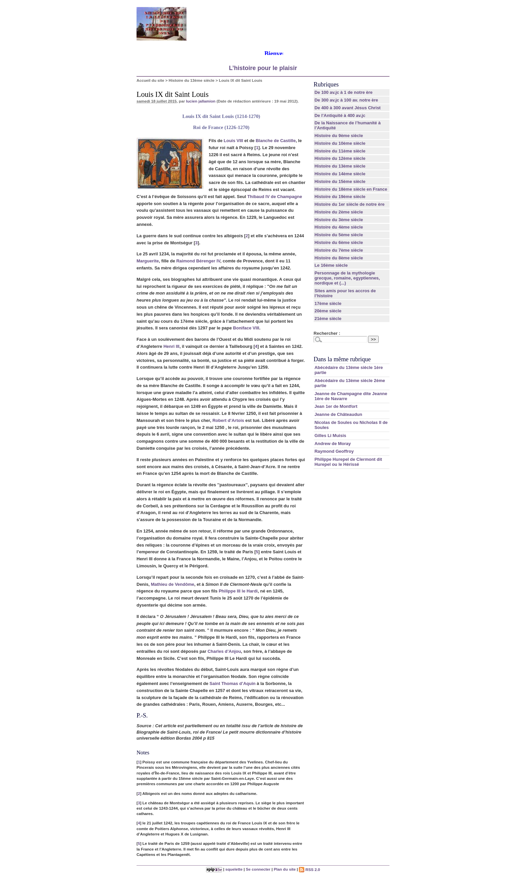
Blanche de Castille (276, 140)
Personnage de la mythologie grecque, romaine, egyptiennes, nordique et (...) (347, 278)
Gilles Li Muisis (330, 435)
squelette (234, 869)
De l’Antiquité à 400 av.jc (339, 115)
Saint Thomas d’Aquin (232, 683)
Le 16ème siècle (331, 265)
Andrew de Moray (332, 443)
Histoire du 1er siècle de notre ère (349, 204)
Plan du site (285, 869)
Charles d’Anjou (224, 651)
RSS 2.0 (309, 869)
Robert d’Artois (228, 420)
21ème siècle (327, 318)
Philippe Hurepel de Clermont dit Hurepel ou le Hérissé (348, 462)
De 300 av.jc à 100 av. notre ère (346, 100)
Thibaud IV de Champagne (274, 196)
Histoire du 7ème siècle (338, 250)
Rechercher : (327, 333)
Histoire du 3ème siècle (338, 219)
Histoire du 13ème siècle (191, 80)
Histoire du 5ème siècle (338, 234)
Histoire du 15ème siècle (339, 181)
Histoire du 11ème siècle (339, 150)
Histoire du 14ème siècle (339, 173)
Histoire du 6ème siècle (338, 242)
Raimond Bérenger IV (198, 260)
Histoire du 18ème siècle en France (350, 189)
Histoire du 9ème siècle (338, 135)
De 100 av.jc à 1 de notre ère (343, 92)
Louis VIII (233, 140)
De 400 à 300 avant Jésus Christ (347, 107)
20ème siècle (327, 310)
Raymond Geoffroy (334, 451)
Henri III (171, 346)
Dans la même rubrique (342, 359)
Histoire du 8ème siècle (338, 257)
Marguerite (148, 260)
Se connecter (258, 869)
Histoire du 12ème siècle (339, 158)
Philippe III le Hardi (238, 591)
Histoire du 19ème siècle (339, 196)
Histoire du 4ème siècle (338, 227)
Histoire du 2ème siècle (338, 211)
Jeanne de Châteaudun (338, 414)
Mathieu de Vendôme (172, 584)
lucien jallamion (200, 101)
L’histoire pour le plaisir (263, 68)
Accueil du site (150, 80)
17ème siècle (327, 303)
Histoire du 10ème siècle (339, 143)
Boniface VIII (246, 327)
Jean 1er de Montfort (335, 406)
